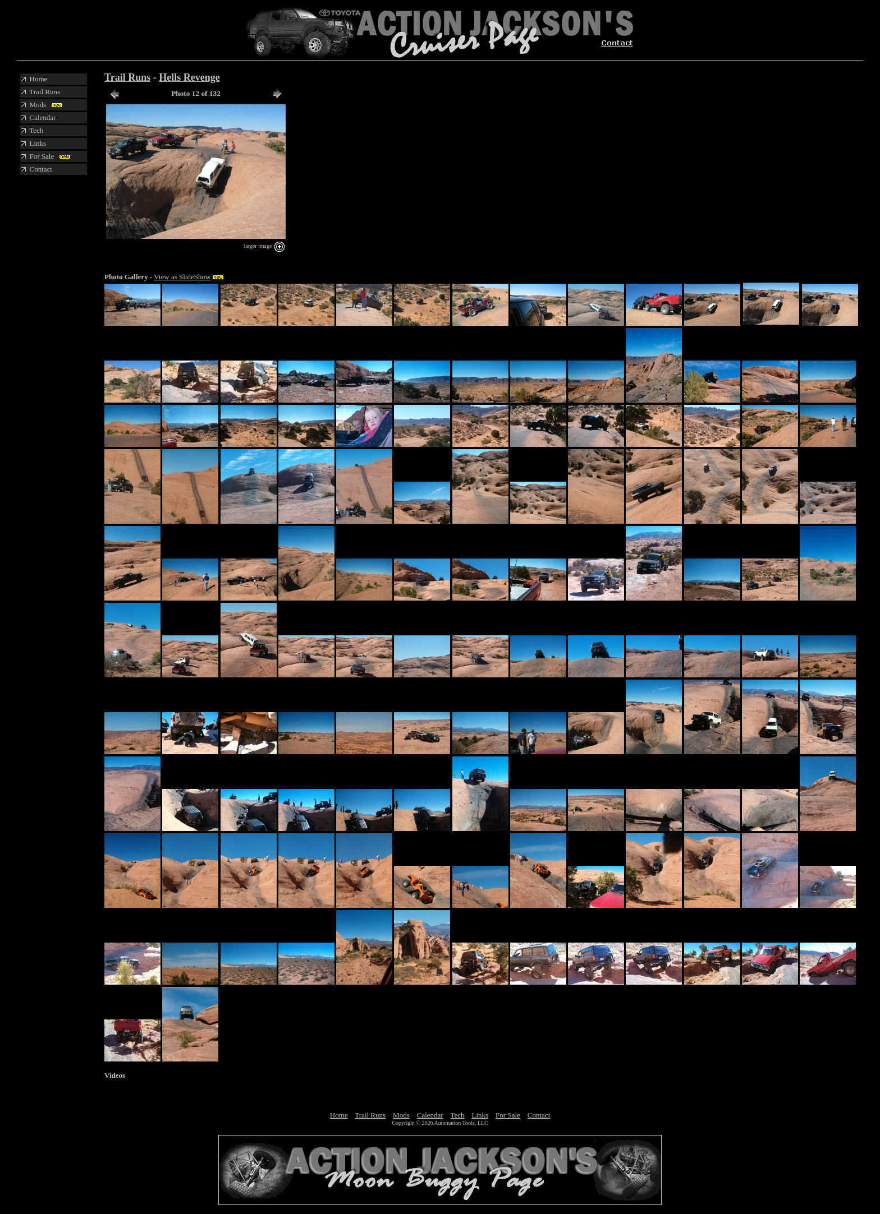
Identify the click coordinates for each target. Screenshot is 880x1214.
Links (479, 1115)
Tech (457, 1115)
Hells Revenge (189, 77)
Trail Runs (127, 77)
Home (339, 1115)
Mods (401, 1115)
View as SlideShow (182, 277)
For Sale (508, 1115)
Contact (539, 1115)
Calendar (430, 1115)
